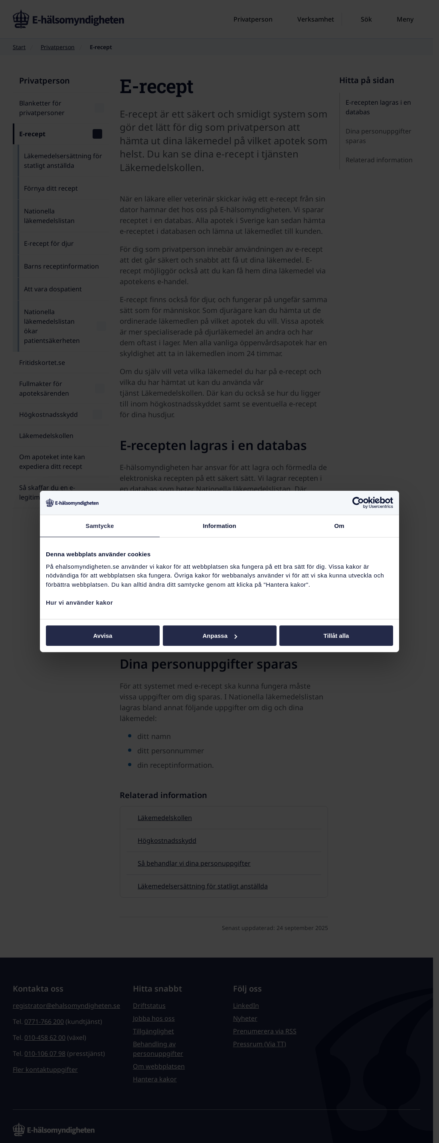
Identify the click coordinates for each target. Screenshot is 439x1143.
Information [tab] (219, 525)
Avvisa (103, 635)
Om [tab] (339, 525)
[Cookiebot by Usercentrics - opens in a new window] (358, 503)
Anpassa (219, 635)
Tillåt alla (336, 635)
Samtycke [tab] (100, 525)
